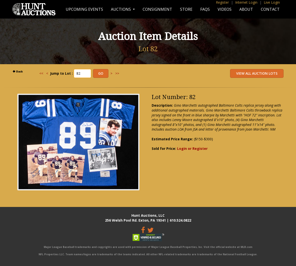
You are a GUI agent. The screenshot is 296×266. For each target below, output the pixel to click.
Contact (270, 9)
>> (117, 73)
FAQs (205, 9)
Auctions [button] (121, 9)
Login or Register (192, 148)
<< (41, 73)
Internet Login (246, 2)
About (246, 9)
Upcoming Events (84, 9)
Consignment (157, 9)
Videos (225, 9)
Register (222, 2)
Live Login (272, 2)
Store (186, 9)
